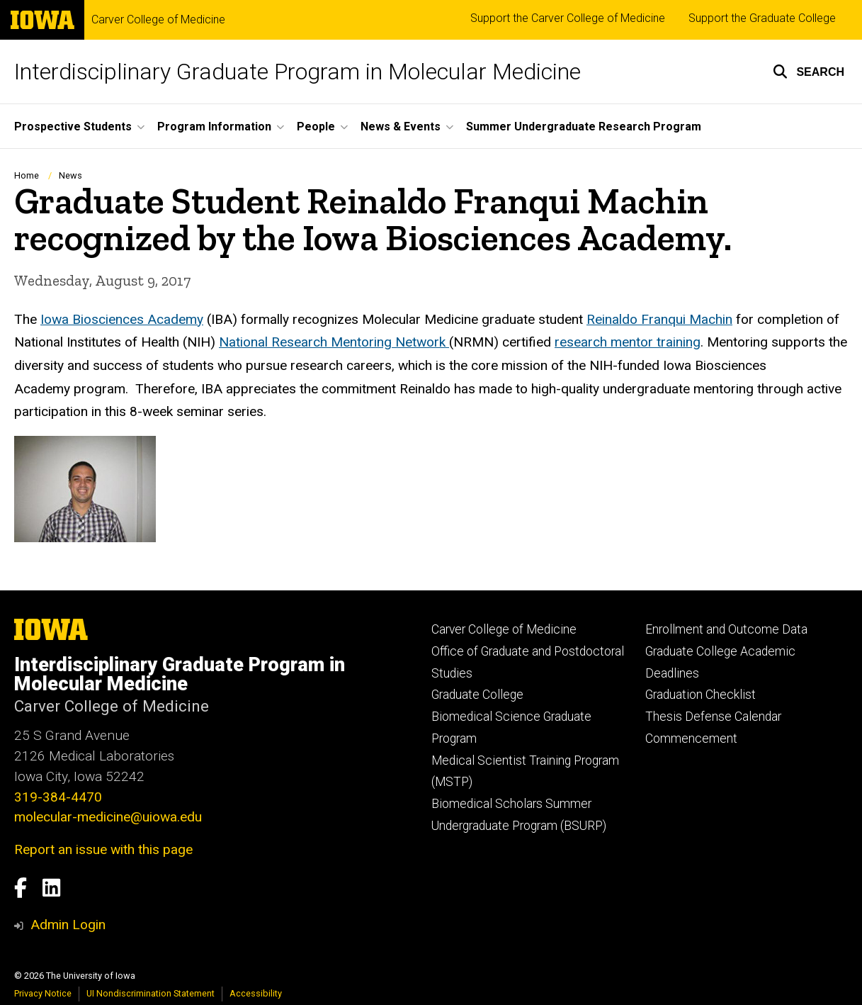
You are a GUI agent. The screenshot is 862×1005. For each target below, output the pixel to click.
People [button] (316, 126)
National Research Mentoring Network (334, 342)
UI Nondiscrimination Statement (150, 993)
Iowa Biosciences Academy (121, 318)
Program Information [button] (214, 126)
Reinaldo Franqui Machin (659, 318)
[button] (808, 71)
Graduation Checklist (700, 694)
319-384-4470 (58, 797)
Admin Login (68, 924)
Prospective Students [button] (73, 126)
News (70, 175)
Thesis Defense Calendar (713, 716)
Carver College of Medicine (158, 19)
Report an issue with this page (103, 849)
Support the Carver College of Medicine (567, 18)
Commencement (691, 738)
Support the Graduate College (762, 18)
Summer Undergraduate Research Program (583, 126)
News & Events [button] (401, 126)
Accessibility (255, 993)
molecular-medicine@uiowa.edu (108, 817)
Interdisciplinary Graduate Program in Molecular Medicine (297, 71)
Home (26, 175)
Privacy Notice (43, 993)
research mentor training (628, 342)
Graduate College (477, 694)
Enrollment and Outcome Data (726, 629)
